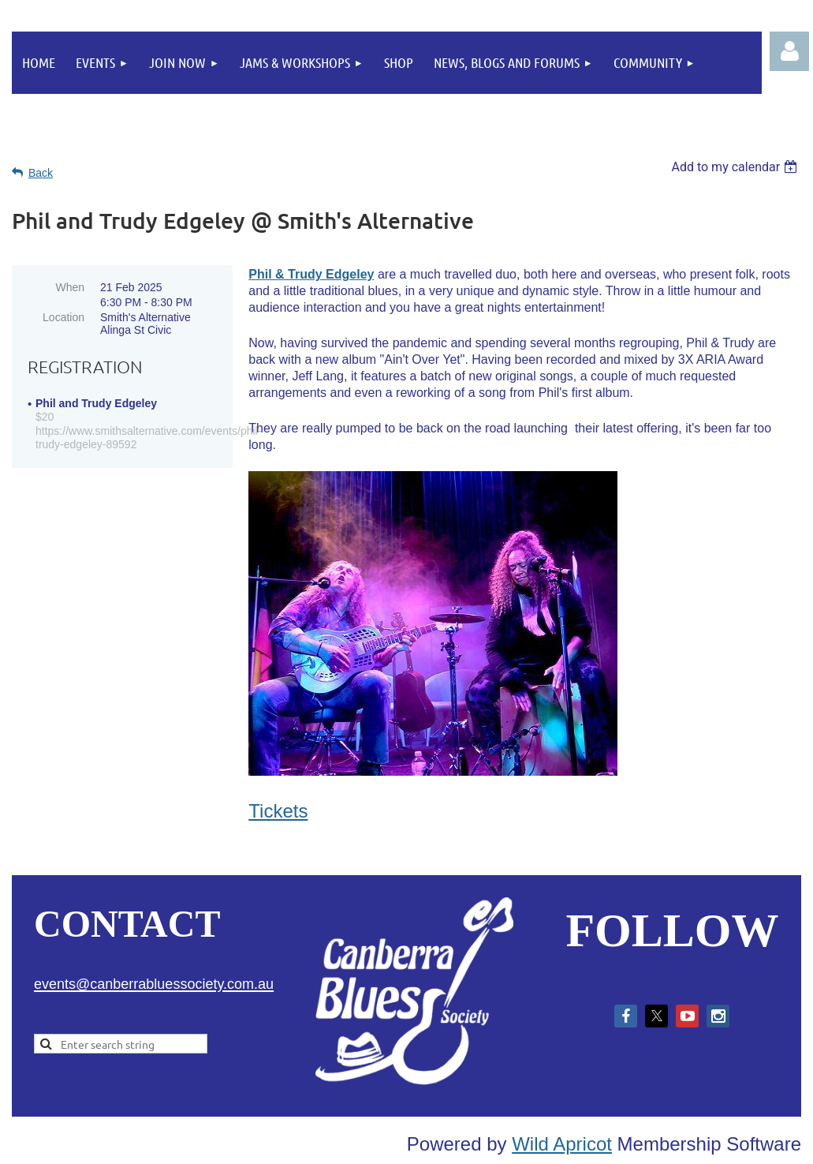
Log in (789, 51)
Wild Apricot (562, 1144)
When (69, 287)
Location (63, 317)
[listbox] (736, 167)
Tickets (278, 811)
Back (40, 173)
